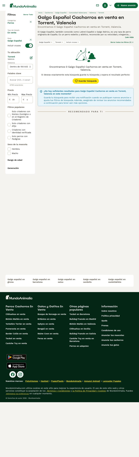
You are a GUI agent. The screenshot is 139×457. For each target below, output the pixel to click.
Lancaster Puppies (112, 436)
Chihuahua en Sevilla (80, 383)
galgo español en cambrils (91, 335)
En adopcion (16, 41)
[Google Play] (16, 412)
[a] (27, 167)
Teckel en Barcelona (80, 369)
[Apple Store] (16, 420)
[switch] (20, 59)
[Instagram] (20, 429)
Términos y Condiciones (58, 445)
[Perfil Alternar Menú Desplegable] (107, 5)
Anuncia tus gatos (110, 400)
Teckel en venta (14, 393)
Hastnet (44, 436)
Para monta (15, 47)
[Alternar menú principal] (3, 5)
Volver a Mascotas (15, 19)
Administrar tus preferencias (17, 448)
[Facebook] (12, 429)
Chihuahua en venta (15, 369)
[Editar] (31, 126)
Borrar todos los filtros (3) (122, 42)
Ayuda (104, 375)
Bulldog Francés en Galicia (83, 388)
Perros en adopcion (79, 401)
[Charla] (97, 5)
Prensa (104, 380)
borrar (30, 54)
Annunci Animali (92, 436)
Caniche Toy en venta (16, 398)
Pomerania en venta (16, 383)
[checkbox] (9, 72)
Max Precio (26, 163)
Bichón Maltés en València (83, 379)
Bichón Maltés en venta (17, 374)
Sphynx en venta (46, 379)
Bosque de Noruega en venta (52, 369)
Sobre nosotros (109, 366)
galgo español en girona (16, 335)
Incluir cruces (72, 42)
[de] (13, 167)
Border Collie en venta (17, 388)
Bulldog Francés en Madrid (83, 374)
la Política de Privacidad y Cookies (89, 445)
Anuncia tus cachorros (112, 395)
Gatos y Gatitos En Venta (50, 363)
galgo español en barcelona (41, 335)
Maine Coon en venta (48, 388)
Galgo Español (45, 42)
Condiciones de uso (111, 385)
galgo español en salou (66, 335)
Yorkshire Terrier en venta (18, 379)
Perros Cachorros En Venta (19, 363)
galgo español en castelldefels (117, 335)
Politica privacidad (110, 370)
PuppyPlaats (57, 436)
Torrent (59, 42)
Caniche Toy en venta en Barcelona (82, 394)
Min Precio (13, 163)
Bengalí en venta (46, 383)
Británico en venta (47, 374)
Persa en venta (45, 393)
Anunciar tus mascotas (112, 390)
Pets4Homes (31, 436)
